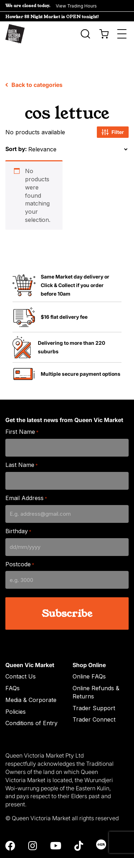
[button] (67, 5)
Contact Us (20, 656)
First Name (22, 412)
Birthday (18, 511)
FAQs (12, 668)
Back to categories (34, 64)
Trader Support (94, 687)
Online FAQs (89, 656)
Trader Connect (94, 699)
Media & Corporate (30, 679)
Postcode (19, 544)
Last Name (21, 445)
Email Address (26, 478)
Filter (112, 112)
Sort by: (16, 128)
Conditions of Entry (31, 703)
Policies (15, 691)
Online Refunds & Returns (96, 672)
